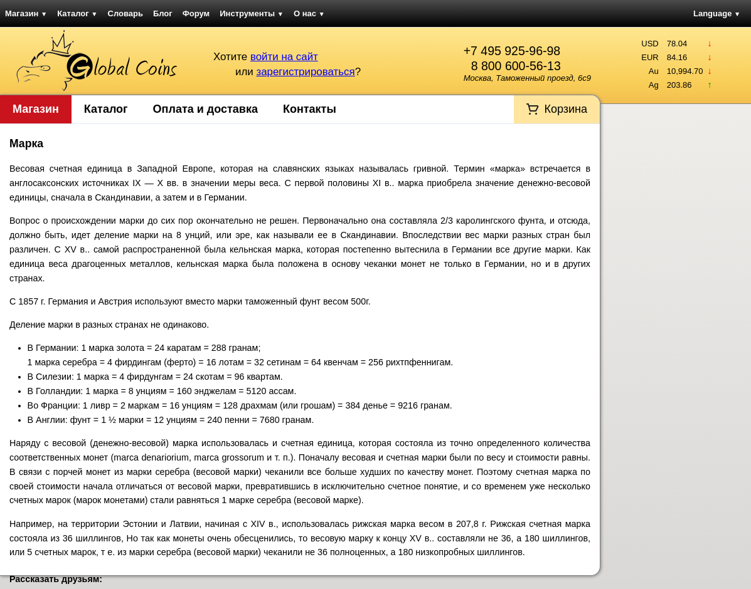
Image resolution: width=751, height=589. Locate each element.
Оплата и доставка (205, 109)
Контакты (309, 109)
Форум (196, 13)
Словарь (125, 13)
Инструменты (252, 13)
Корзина (565, 109)
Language (716, 13)
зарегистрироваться (305, 72)
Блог (163, 13)
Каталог (77, 13)
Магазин (26, 13)
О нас (309, 13)
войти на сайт (284, 57)
